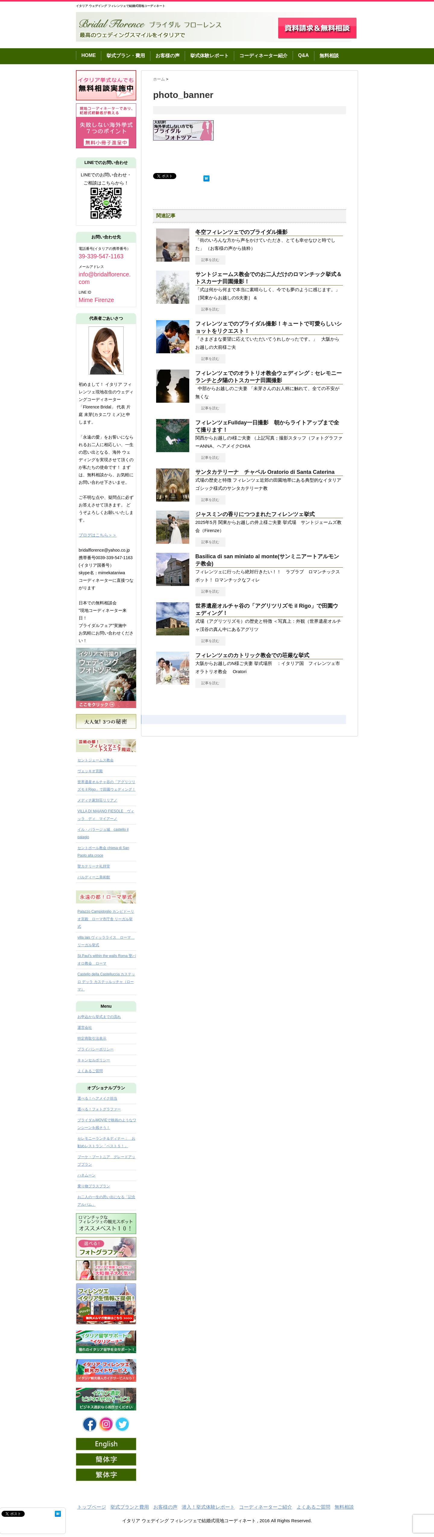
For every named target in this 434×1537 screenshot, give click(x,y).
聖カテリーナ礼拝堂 (93, 866)
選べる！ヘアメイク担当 (97, 1098)
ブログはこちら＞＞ (98, 535)
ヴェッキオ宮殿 (90, 771)
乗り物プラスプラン (93, 1186)
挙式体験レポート (209, 55)
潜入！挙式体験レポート (208, 1507)
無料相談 (329, 55)
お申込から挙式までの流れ (99, 1017)
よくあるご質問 (90, 1071)
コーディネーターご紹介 (265, 1507)
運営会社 (84, 1027)
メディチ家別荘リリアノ (97, 800)
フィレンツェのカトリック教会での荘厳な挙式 (252, 655)
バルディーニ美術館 (93, 877)
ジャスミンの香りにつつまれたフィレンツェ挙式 (255, 514)
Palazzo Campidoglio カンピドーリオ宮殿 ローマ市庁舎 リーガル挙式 (105, 919)
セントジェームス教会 (95, 760)
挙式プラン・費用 (125, 55)
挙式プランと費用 (129, 1507)
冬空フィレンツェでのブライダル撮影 (241, 232)
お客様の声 (168, 55)
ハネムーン (86, 1175)
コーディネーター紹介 (263, 55)
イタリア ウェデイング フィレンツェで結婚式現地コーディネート (120, 6)
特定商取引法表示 (91, 1038)
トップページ (91, 1507)
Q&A (303, 55)
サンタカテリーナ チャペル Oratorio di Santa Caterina (265, 472)
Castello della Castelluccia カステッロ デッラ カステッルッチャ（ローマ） (106, 981)
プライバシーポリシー (95, 1049)
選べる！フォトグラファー (99, 1109)
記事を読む (210, 260)
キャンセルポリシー (93, 1060)
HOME (88, 55)
